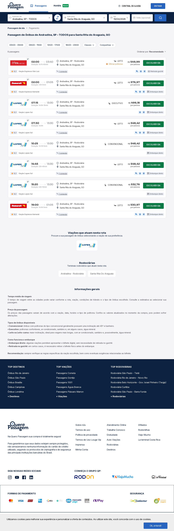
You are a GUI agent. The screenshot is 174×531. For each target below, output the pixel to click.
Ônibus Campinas (16, 388)
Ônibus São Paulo (16, 378)
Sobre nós (80, 425)
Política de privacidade (86, 435)
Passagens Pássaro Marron (70, 392)
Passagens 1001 (64, 383)
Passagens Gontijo (65, 378)
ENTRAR (158, 6)
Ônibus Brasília (15, 383)
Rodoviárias (112, 445)
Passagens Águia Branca (68, 388)
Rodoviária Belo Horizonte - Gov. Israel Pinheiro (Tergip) (138, 383)
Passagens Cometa (66, 374)
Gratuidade (112, 435)
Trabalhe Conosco (116, 430)
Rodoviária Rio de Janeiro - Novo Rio (129, 378)
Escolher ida (153, 63)
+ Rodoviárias (118, 397)
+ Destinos (13, 397)
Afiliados (142, 425)
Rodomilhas (144, 430)
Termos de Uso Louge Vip (88, 440)
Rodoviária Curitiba (120, 388)
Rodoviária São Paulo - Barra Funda (128, 392)
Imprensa (80, 445)
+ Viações (61, 397)
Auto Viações (113, 440)
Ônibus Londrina (16, 392)
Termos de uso (82, 430)
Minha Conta (81, 450)
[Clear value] (127, 18)
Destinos (111, 450)
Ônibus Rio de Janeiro (18, 374)
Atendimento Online (116, 425)
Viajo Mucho (144, 435)
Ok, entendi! (155, 525)
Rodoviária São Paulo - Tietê (125, 374)
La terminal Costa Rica (149, 440)
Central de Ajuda (131, 6)
